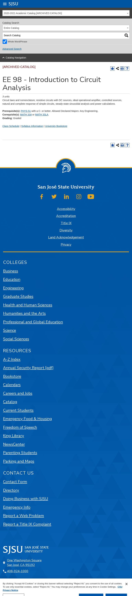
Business (10, 271)
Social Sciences (16, 339)
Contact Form (15, 481)
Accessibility (66, 209)
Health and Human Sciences (27, 305)
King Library (13, 435)
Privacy (66, 244)
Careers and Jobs (17, 393)
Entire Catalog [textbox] (11, 28)
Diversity (66, 230)
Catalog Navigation (16, 57)
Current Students (18, 410)
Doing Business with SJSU (25, 498)
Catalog (10, 401)
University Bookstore (56, 126)
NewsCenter (14, 444)
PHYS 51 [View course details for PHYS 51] (26, 111)
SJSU (13, 4)
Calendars (12, 384)
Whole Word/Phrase (17, 41)
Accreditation (66, 216)
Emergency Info (16, 507)
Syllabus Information (32, 126)
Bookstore (12, 376)
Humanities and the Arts (24, 313)
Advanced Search (11, 49)
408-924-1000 (17, 571)
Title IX (66, 223)
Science (9, 330)
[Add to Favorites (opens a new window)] (112, 68)
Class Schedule (10, 126)
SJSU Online (17, 583)
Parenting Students (20, 452)
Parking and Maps (18, 461)
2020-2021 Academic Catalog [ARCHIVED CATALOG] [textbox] (33, 13)
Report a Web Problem (23, 515)
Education (11, 279)
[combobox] (66, 13)
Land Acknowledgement (66, 237)
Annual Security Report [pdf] (28, 367)
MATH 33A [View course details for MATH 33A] (26, 114)
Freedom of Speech (20, 427)
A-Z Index (11, 359)
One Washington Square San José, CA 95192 (24, 562)
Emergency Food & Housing (27, 418)
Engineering (13, 288)
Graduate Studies (18, 296)
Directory (11, 490)
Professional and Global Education (33, 322)
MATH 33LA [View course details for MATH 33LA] (41, 114)
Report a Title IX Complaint (27, 524)
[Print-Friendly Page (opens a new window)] (122, 68)
